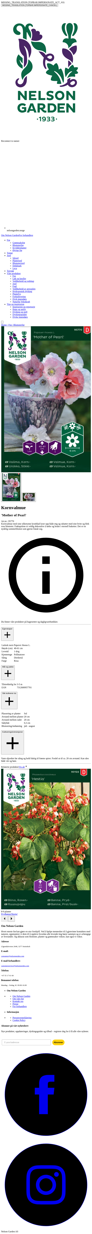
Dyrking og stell (20, 312)
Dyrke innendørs (20, 317)
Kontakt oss (18, 1001)
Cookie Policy (19, 1020)
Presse (15, 1004)
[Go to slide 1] (11, 487)
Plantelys (17, 294)
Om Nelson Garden (10, 235)
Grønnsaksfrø (19, 242)
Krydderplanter (19, 248)
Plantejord (17, 260)
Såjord (16, 258)
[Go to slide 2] (29, 497)
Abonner (58, 1042)
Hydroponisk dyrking (22, 291)
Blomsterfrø (18, 245)
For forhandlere (26, 235)
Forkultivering (19, 296)
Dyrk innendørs (20, 299)
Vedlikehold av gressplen (24, 289)
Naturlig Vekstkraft (21, 301)
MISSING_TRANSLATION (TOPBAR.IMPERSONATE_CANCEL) (29, 5)
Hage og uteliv (19, 309)
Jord (15, 284)
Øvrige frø (17, 250)
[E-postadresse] (26, 1042)
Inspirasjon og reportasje (24, 307)
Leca (15, 268)
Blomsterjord (18, 263)
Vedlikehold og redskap (23, 281)
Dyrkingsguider (20, 314)
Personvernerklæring (22, 1017)
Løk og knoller (19, 278)
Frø (14, 276)
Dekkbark (17, 266)
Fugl (15, 286)
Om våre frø (18, 999)
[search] (2, 322)
